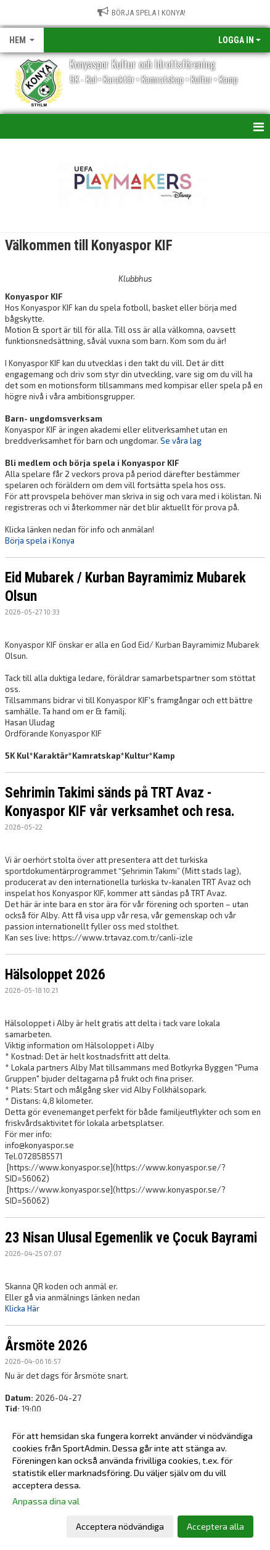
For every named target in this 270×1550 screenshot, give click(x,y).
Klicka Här (22, 1308)
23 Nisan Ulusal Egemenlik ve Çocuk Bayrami (131, 1238)
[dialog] (135, 1480)
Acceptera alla (215, 1526)
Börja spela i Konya (40, 540)
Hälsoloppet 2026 (55, 974)
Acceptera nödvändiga (120, 1526)
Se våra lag (181, 441)
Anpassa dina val (46, 1501)
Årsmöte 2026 (46, 1345)
